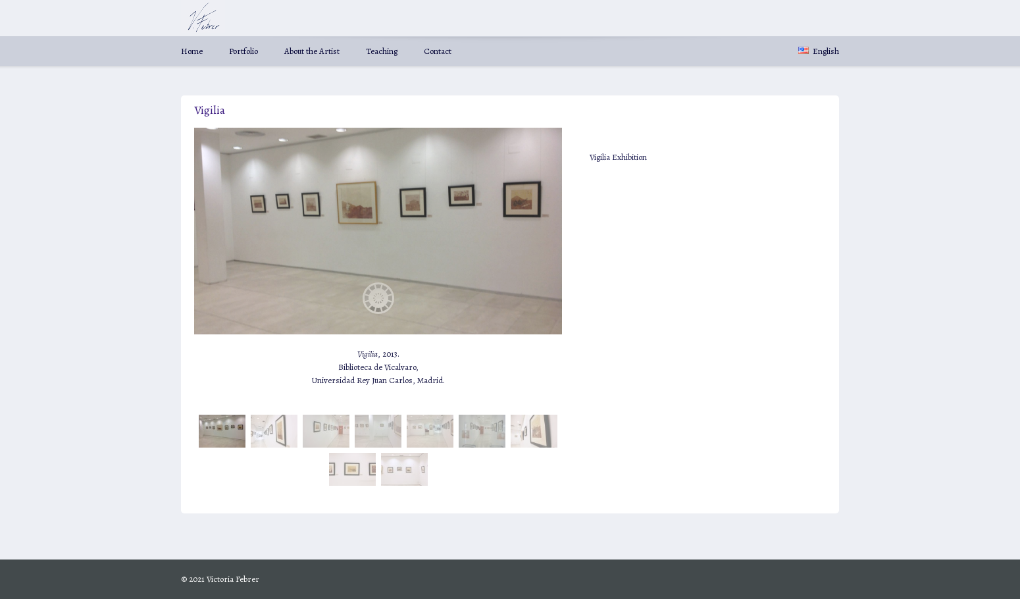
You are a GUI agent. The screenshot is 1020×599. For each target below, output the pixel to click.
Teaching (381, 51)
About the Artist (312, 51)
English (818, 51)
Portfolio (243, 51)
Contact (437, 51)
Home (192, 51)
